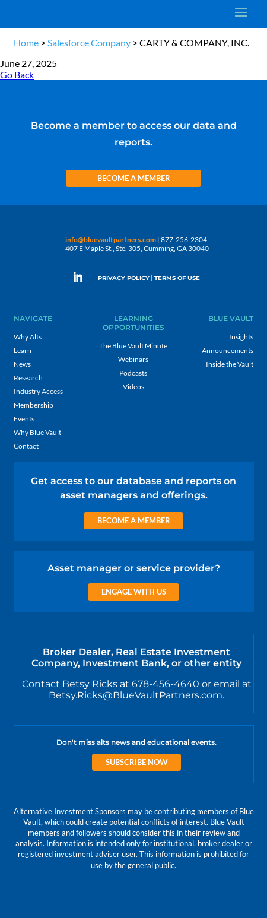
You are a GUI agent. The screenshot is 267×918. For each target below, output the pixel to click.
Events (24, 418)
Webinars (133, 359)
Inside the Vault (229, 364)
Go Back (17, 74)
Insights (241, 336)
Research (28, 377)
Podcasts (133, 373)
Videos (133, 386)
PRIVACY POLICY (124, 278)
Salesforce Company (89, 42)
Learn (22, 350)
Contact (26, 445)
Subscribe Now (137, 762)
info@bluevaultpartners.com (110, 239)
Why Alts (28, 336)
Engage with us (133, 591)
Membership (33, 405)
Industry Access (38, 391)
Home (26, 42)
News (22, 364)
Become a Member (133, 178)
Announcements (227, 350)
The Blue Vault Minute (133, 345)
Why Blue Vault (37, 432)
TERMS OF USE (177, 278)
